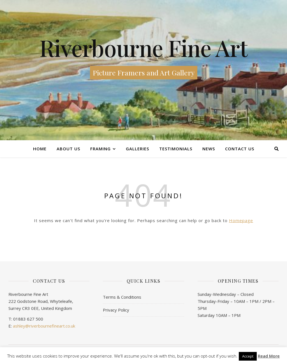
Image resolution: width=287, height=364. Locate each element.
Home (40, 148)
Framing (100, 148)
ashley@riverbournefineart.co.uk (44, 326)
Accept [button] (247, 356)
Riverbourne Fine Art (143, 48)
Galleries (137, 148)
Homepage (241, 220)
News (208, 148)
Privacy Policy (116, 310)
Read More (269, 356)
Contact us (239, 148)
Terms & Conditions (122, 297)
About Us (68, 148)
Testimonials (175, 148)
